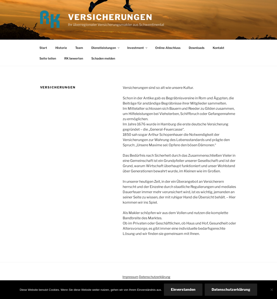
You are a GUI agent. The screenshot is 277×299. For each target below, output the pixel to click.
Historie (61, 48)
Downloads (196, 48)
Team (79, 48)
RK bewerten (73, 58)
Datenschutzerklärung (154, 277)
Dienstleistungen (105, 48)
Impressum (130, 277)
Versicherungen (110, 17)
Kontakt (218, 48)
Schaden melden (103, 58)
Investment (137, 48)
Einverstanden (183, 289)
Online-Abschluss (167, 48)
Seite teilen (47, 58)
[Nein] (271, 289)
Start (43, 48)
